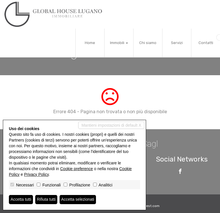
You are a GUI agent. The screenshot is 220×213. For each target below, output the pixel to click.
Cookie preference (76, 168)
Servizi (177, 43)
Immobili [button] (119, 43)
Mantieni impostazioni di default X (111, 125)
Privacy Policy (36, 174)
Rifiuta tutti (46, 199)
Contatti (206, 43)
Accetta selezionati (78, 199)
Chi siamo (147, 43)
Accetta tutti (21, 199)
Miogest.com (149, 206)
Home (90, 43)
